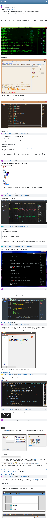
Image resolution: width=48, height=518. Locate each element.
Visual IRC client (36, 459)
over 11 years (10, 9)
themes (7, 430)
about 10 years (24, 195)
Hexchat (38, 56)
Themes (6, 5)
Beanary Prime (21, 374)
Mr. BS (6, 9)
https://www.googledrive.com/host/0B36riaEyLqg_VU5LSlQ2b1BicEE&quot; (23, 148)
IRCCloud (24, 460)
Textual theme (36, 479)
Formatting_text (4, 467)
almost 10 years (27, 374)
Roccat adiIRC (21, 246)
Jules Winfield (21, 226)
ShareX (21, 13)
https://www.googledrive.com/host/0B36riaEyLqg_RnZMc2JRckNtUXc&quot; (22, 235)
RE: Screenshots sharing (8, 133)
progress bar (12, 425)
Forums (2, 5)
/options (11, 453)
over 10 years (23, 133)
